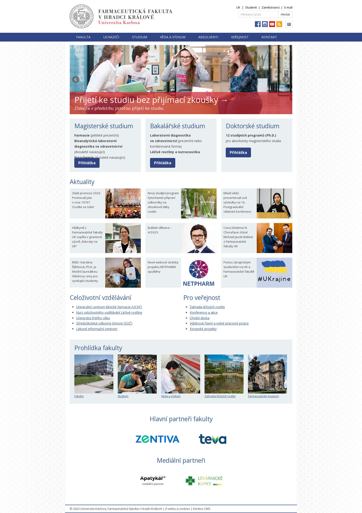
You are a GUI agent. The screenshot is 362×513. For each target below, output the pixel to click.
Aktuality (82, 182)
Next (286, 79)
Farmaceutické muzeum (267, 394)
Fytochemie (84, 157)
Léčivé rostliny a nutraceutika (175, 152)
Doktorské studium (252, 126)
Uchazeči (111, 37)
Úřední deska (199, 318)
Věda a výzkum (172, 37)
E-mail (288, 7)
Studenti (251, 7)
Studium (139, 37)
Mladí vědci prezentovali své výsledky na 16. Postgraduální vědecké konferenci (237, 202)
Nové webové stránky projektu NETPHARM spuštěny (163, 267)
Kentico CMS (201, 509)
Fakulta (83, 37)
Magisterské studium (103, 126)
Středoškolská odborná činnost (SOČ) (104, 323)
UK (238, 7)
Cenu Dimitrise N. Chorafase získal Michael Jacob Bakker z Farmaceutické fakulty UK (238, 237)
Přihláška (87, 162)
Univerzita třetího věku (93, 318)
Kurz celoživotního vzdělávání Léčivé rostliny (109, 312)
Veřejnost (240, 37)
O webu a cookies (177, 509)
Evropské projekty (203, 329)
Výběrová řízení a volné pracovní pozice (219, 323)
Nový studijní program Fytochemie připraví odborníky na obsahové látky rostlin (163, 202)
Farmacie (82, 135)
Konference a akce (204, 312)
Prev (75, 79)
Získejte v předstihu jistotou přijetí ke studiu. (119, 108)
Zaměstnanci (271, 7)
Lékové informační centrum (96, 329)
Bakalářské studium (177, 126)
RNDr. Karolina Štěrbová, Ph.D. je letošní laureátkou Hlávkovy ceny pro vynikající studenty (85, 271)
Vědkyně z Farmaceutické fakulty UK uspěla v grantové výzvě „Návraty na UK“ (87, 237)
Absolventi (208, 37)
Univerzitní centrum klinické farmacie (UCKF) (109, 307)
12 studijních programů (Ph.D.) (251, 135)
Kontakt (269, 37)
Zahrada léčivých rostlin (207, 307)
